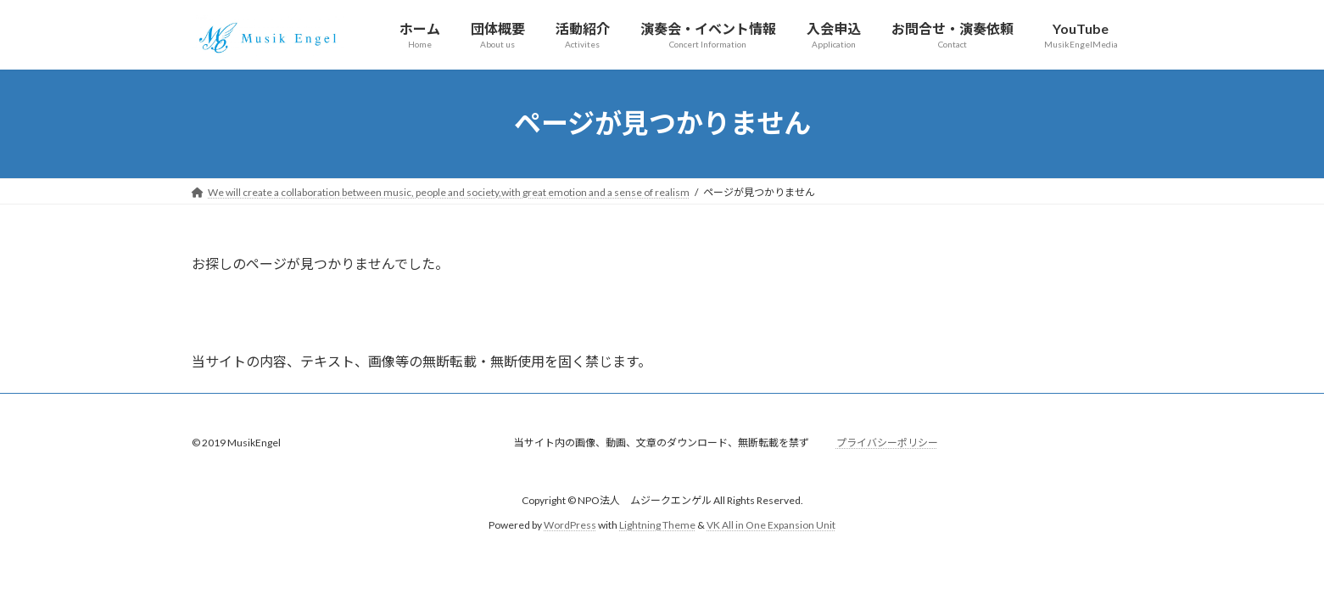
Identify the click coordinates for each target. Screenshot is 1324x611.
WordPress (570, 525)
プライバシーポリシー (887, 442)
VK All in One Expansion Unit (771, 525)
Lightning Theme (657, 525)
